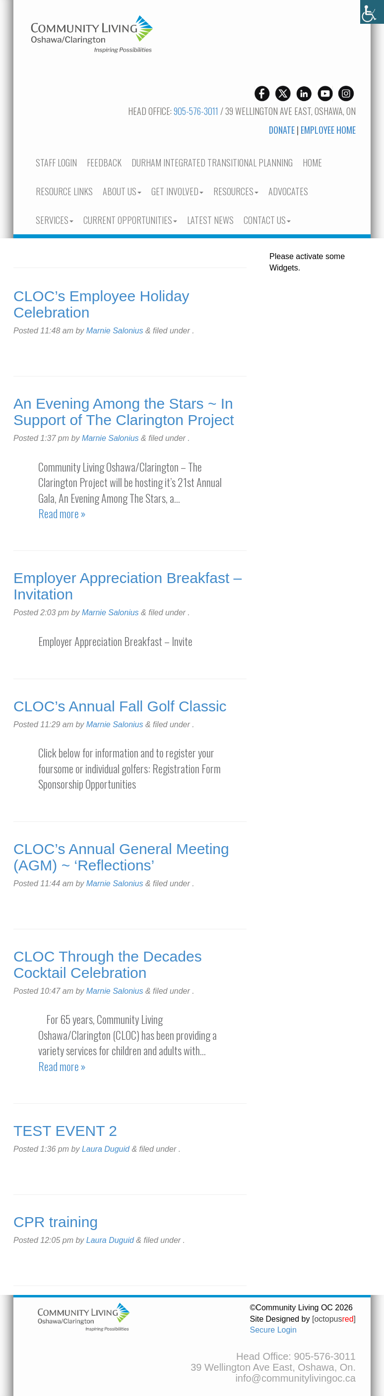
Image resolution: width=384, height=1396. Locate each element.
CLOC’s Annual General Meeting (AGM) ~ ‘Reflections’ (121, 857)
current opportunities (130, 220)
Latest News (210, 220)
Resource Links (64, 191)
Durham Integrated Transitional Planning (212, 162)
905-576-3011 (196, 111)
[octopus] (334, 1319)
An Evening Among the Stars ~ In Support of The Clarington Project (123, 411)
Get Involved (177, 191)
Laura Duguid (105, 1149)
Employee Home (328, 129)
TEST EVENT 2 (65, 1131)
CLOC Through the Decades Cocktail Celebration (107, 964)
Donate (282, 129)
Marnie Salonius (114, 330)
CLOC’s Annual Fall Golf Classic (120, 706)
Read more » (62, 513)
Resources (235, 191)
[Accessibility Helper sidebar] (372, 12)
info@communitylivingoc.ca (295, 1378)
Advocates (288, 191)
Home (312, 162)
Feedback (104, 162)
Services (54, 220)
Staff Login (56, 162)
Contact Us (267, 220)
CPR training (55, 1222)
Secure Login (273, 1330)
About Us (122, 191)
